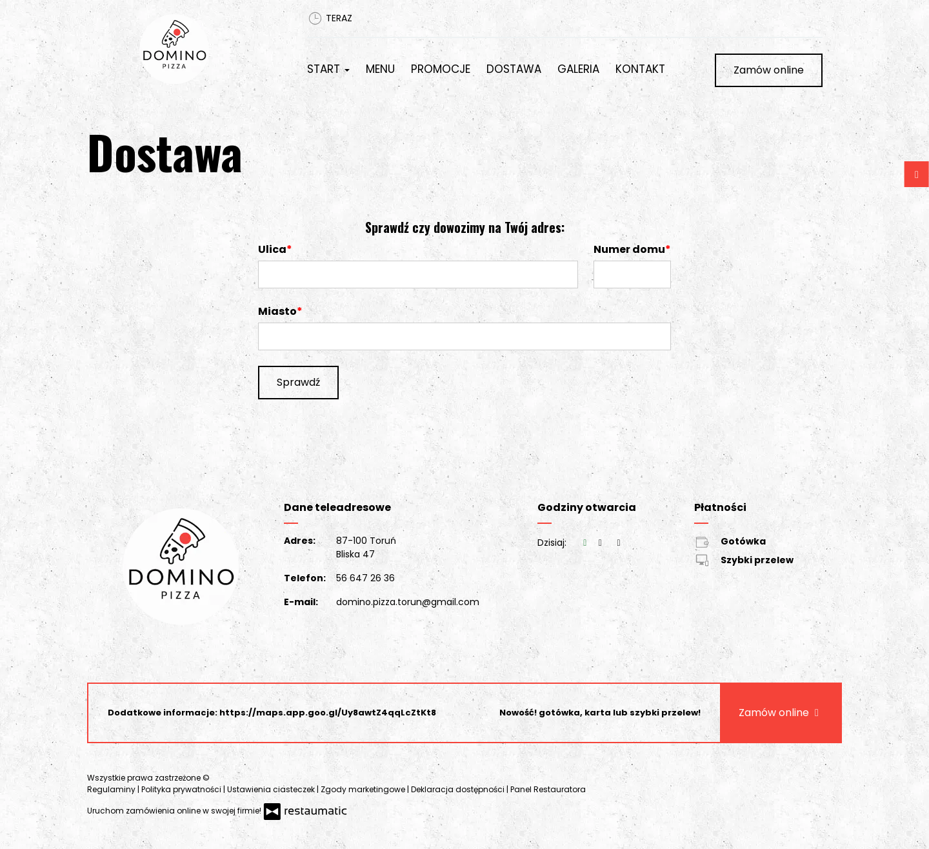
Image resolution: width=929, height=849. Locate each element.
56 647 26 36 (365, 578)
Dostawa (513, 69)
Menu (380, 69)
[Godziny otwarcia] (618, 543)
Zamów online (769, 70)
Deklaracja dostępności (458, 789)
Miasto (277, 311)
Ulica (272, 249)
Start (328, 69)
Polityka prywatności (182, 789)
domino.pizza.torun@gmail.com (407, 601)
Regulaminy (112, 789)
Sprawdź (298, 382)
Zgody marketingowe (364, 789)
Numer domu (629, 249)
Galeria (578, 69)
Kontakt (640, 69)
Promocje (440, 69)
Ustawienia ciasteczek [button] (272, 789)
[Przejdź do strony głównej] (204, 49)
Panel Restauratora (548, 789)
